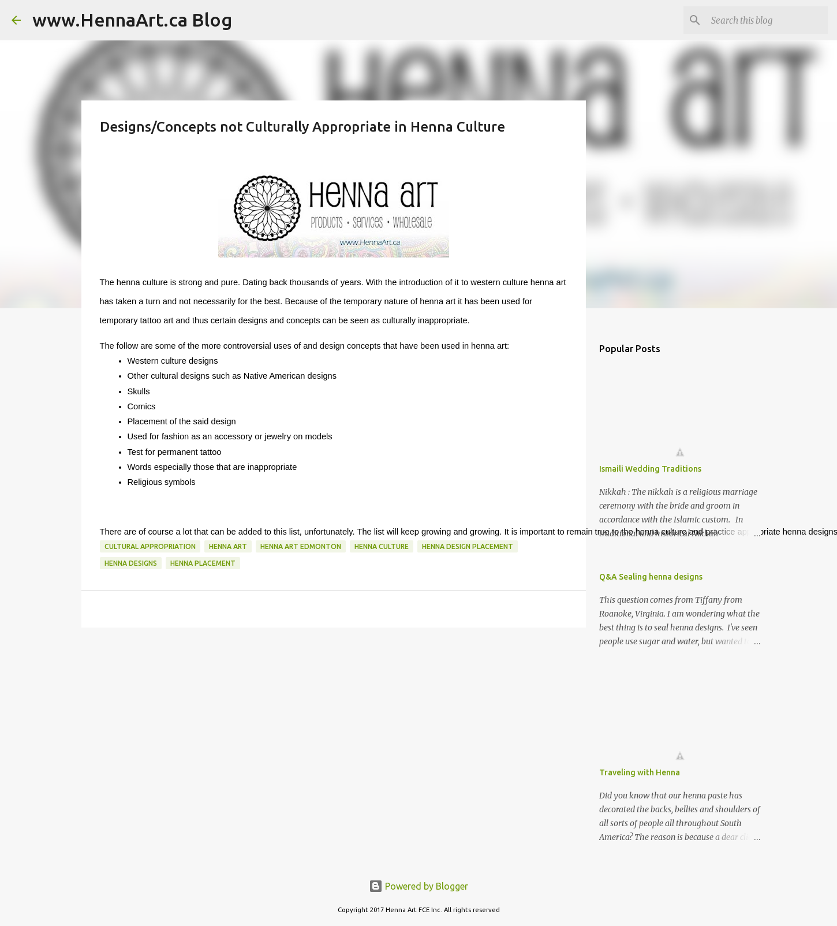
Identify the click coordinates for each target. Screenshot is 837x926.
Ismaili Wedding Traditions (650, 468)
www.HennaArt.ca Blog (132, 19)
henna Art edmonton (300, 546)
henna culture (381, 546)
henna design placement (467, 546)
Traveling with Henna (639, 772)
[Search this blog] (767, 20)
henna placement (203, 563)
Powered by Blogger (418, 886)
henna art (228, 546)
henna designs (130, 563)
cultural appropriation (150, 546)
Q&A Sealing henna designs (651, 576)
